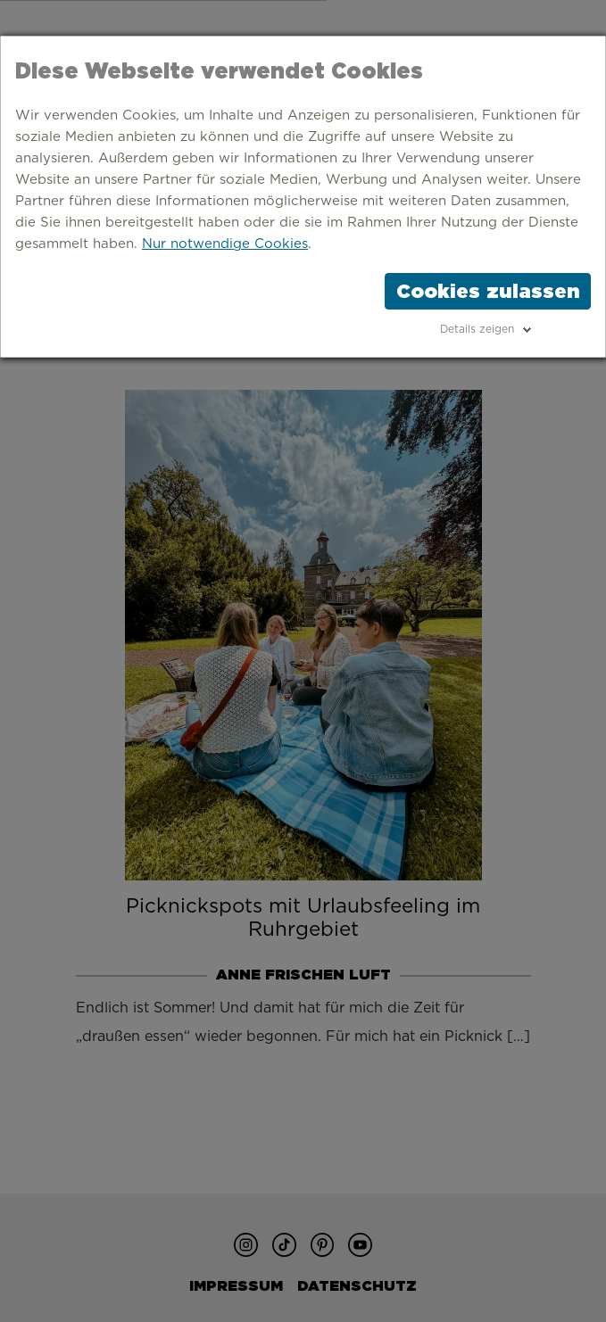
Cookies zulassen (487, 290)
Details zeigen (477, 329)
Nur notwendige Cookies (225, 244)
